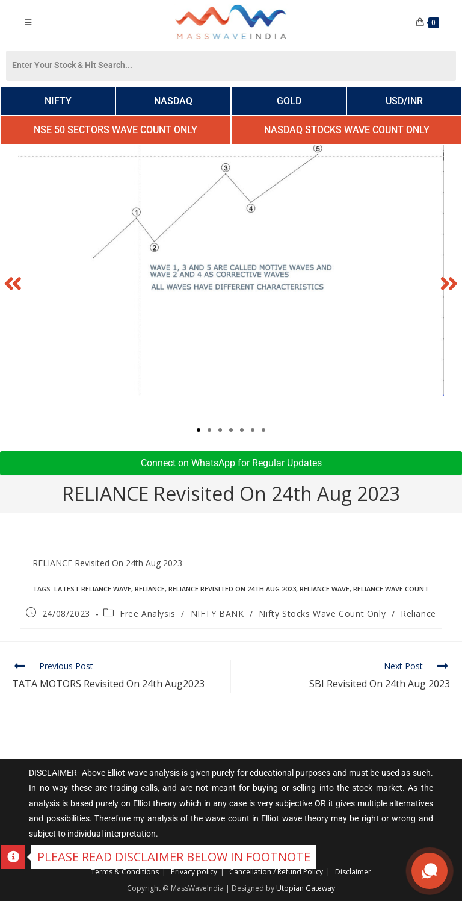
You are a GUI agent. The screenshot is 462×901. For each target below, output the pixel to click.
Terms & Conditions (125, 872)
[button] (13, 282)
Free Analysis (148, 613)
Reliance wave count (391, 588)
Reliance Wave (325, 588)
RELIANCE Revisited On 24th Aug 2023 (232, 588)
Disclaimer (353, 872)
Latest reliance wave (92, 588)
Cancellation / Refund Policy (276, 872)
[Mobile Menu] (27, 22)
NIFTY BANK (217, 613)
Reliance (150, 588)
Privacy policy (194, 872)
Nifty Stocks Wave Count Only (322, 613)
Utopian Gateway (305, 888)
